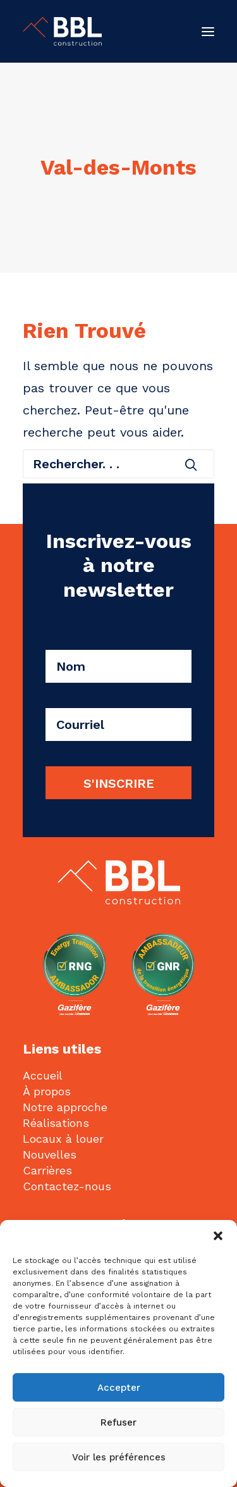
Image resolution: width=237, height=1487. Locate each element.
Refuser (118, 1422)
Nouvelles (49, 1154)
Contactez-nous (67, 1186)
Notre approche (65, 1107)
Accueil (43, 1075)
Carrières (47, 1170)
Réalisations (56, 1122)
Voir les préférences (119, 1457)
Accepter (118, 1387)
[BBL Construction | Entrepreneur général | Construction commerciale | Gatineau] (62, 31)
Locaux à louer (63, 1138)
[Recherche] (118, 463)
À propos (47, 1091)
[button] (218, 1235)
